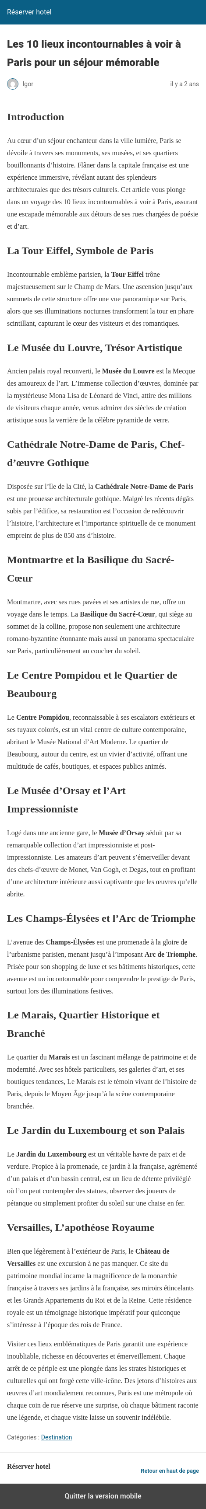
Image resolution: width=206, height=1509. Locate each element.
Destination (56, 1437)
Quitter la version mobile (102, 1496)
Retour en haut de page (170, 1470)
